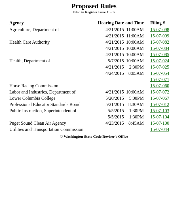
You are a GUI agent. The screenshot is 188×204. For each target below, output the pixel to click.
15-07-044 (159, 129)
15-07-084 (159, 48)
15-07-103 (159, 110)
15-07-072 (159, 92)
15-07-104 (159, 116)
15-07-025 (159, 67)
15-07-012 (159, 104)
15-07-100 (159, 123)
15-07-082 (159, 42)
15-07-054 (159, 73)
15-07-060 (159, 85)
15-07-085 (159, 54)
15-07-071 (159, 79)
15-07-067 (159, 98)
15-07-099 (159, 35)
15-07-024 (159, 60)
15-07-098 (159, 29)
